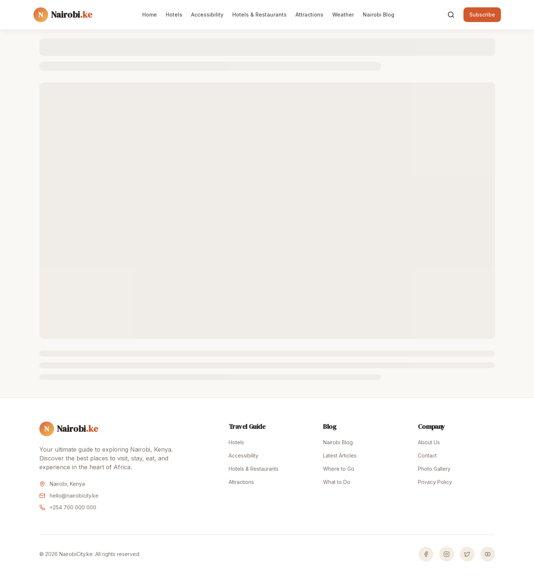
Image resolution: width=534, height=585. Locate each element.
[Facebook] (426, 554)
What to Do (336, 482)
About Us (429, 442)
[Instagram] (446, 554)
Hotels (174, 14)
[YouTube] (487, 554)
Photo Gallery (434, 469)
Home (149, 14)
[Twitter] (467, 554)
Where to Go (338, 469)
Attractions (309, 14)
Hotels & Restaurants (259, 14)
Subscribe (482, 14)
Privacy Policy (435, 482)
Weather (343, 14)
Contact (427, 455)
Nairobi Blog (378, 14)
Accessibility (207, 14)
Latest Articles (339, 455)
